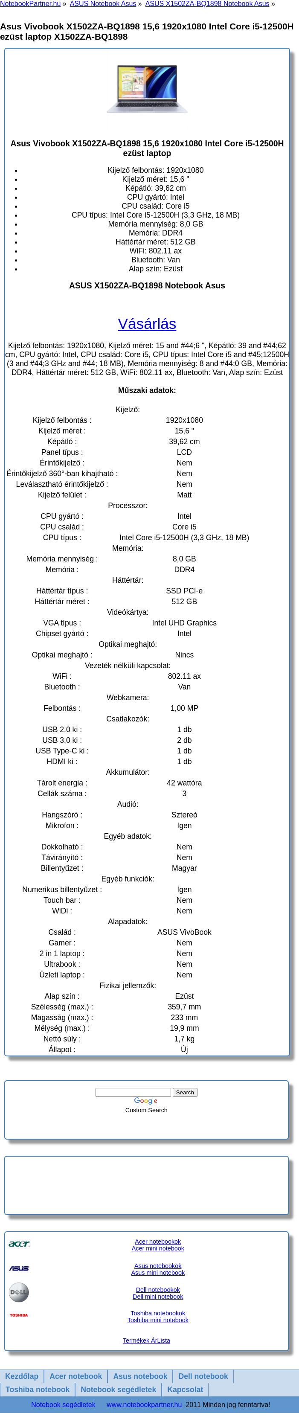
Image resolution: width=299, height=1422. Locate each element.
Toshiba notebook (38, 1389)
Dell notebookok (158, 1289)
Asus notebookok (157, 1265)
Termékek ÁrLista (146, 1340)
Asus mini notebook (158, 1272)
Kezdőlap (21, 1376)
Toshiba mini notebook (158, 1320)
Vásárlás (147, 323)
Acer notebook (75, 1376)
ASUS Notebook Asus (103, 3)
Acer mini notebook (158, 1248)
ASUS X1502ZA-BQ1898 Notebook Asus (207, 3)
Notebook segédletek (118, 1389)
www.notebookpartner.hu (144, 1404)
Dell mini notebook (158, 1296)
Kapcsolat (185, 1389)
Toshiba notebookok (158, 1313)
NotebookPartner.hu (30, 3)
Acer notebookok (158, 1241)
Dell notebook (203, 1376)
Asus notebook (140, 1376)
